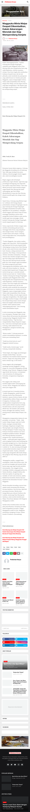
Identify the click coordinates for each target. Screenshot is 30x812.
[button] (2, 2)
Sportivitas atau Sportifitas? (19, 776)
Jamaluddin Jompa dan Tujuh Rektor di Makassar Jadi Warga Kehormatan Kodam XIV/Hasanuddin (20, 691)
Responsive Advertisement (15, 707)
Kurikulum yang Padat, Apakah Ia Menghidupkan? (20, 601)
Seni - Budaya (6, 549)
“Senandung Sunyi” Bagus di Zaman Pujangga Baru (21, 583)
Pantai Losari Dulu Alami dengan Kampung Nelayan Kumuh (7, 584)
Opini (19, 547)
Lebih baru (6, 628)
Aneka (9, 20)
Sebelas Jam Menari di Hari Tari (7, 600)
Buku (12, 547)
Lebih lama (24, 628)
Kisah (15, 547)
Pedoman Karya (15, 559)
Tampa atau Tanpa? (18, 672)
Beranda (4, 20)
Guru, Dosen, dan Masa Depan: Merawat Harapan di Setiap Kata (20, 682)
